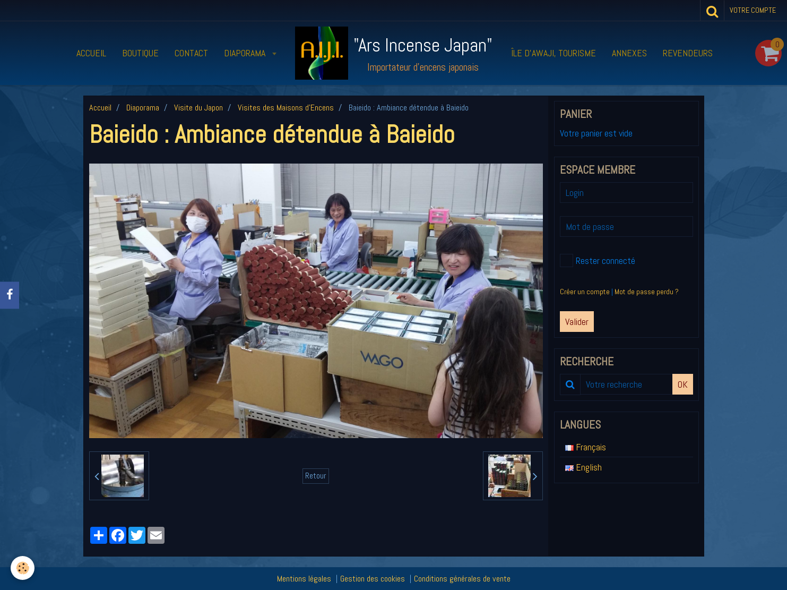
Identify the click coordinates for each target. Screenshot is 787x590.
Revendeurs (688, 53)
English (583, 467)
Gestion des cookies (372, 578)
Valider (577, 321)
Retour (315, 476)
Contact (191, 53)
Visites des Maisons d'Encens (286, 107)
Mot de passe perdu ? (647, 291)
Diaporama (245, 53)
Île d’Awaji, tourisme (553, 53)
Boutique (140, 53)
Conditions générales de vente (462, 578)
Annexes (629, 53)
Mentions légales (304, 578)
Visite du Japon (198, 107)
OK (683, 384)
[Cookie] (22, 568)
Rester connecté (597, 260)
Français (585, 447)
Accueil (91, 53)
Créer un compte (585, 291)
